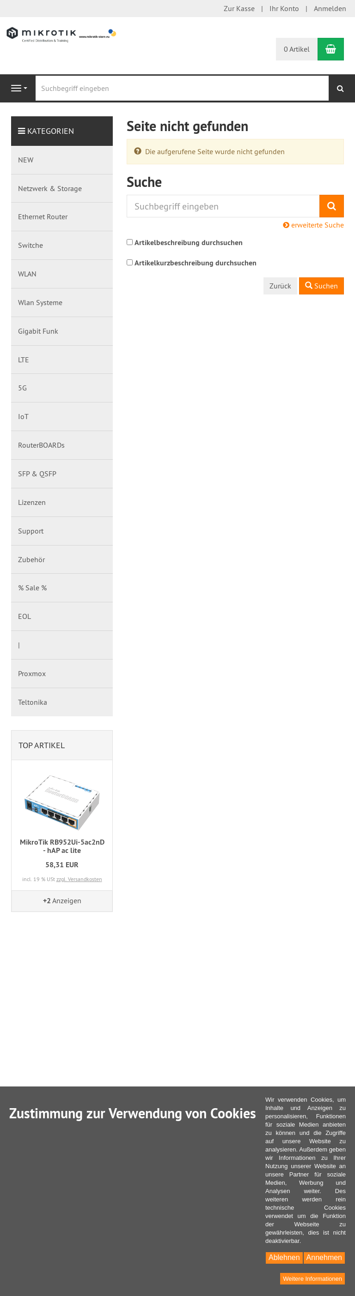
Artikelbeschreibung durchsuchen (189, 242)
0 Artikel (297, 49)
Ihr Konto (284, 8)
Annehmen (324, 1257)
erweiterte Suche (313, 224)
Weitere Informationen (312, 1278)
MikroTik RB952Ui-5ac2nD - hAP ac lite (62, 846)
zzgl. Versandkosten (79, 879)
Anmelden (330, 8)
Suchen (321, 285)
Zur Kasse (239, 8)
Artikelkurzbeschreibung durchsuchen (196, 263)
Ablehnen (284, 1257)
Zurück (280, 285)
